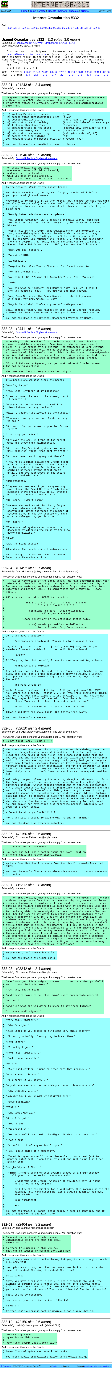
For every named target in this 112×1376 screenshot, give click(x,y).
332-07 (70, 28)
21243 (27, 72)
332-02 (25, 28)
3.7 (54, 75)
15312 (80, 72)
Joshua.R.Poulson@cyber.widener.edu (36, 158)
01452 (53, 72)
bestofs (62, 11)
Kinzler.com (56, 1366)
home (24, 11)
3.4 (28, 75)
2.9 (36, 75)
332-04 (43, 28)
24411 (45, 72)
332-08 (79, 28)
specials (74, 11)
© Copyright (6, 1366)
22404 (97, 72)
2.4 (62, 75)
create (41, 11)
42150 (71, 72)
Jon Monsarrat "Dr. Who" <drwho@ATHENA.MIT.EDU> (46, 43)
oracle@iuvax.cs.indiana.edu (26, 54)
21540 (36, 72)
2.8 (80, 75)
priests (85, 11)
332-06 (61, 28)
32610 (62, 72)
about (33, 11)
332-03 (34, 28)
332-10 (96, 28)
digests (52, 11)
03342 (88, 72)
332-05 (52, 28)
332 (10, 28)
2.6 (45, 75)
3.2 (97, 75)
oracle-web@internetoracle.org (97, 1366)
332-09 (87, 28)
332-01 (17, 28)
